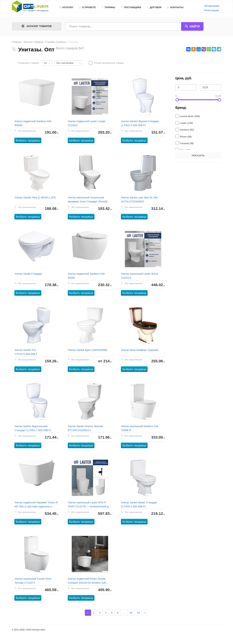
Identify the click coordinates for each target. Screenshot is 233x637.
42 (131, 612)
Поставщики (131, 7)
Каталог (66, 7)
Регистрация (211, 10)
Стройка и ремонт (56, 41)
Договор (154, 7)
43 (138, 612)
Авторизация (211, 5)
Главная (16, 41)
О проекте (87, 7)
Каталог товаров (33, 41)
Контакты (175, 7)
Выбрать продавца (28, 140)
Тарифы (108, 7)
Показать (198, 155)
